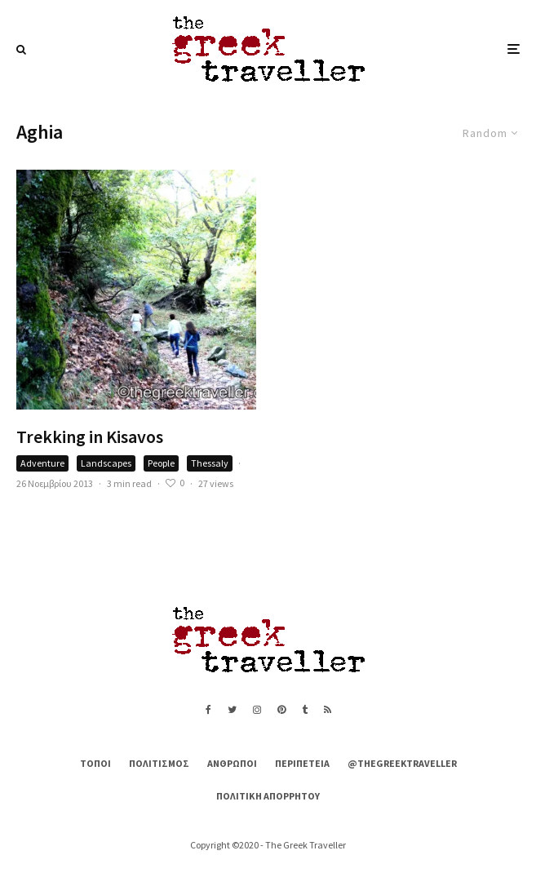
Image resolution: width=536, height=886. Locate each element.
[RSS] (327, 710)
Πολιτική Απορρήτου (268, 796)
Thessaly (209, 463)
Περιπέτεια (302, 763)
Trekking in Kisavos (89, 436)
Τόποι (95, 763)
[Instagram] (257, 710)
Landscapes (106, 463)
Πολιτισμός (159, 763)
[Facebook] (208, 710)
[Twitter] (232, 710)
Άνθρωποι (232, 763)
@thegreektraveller (402, 763)
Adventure (42, 463)
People (161, 463)
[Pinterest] (281, 710)
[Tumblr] (305, 710)
